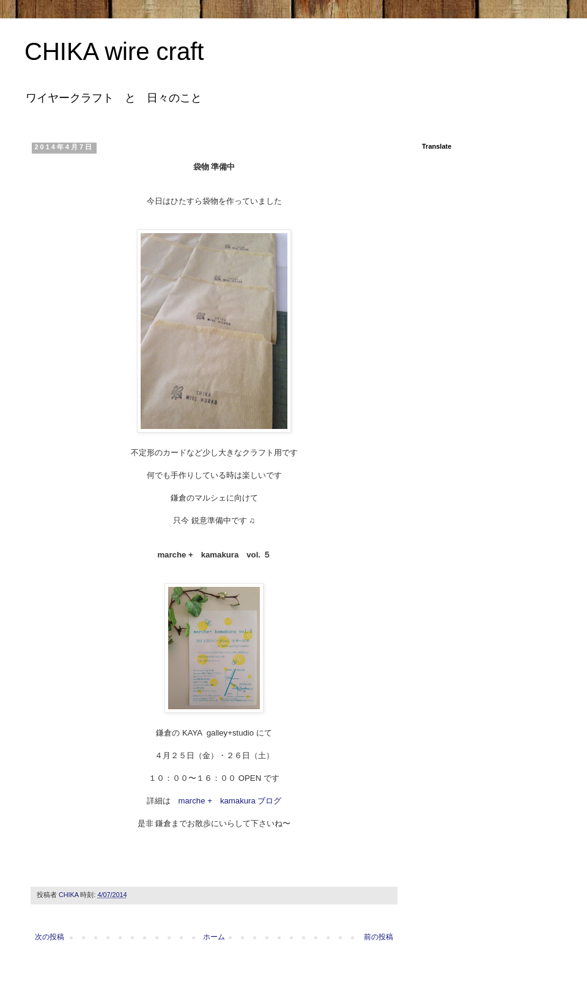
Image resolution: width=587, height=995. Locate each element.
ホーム (214, 937)
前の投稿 (378, 937)
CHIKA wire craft (114, 51)
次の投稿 (49, 937)
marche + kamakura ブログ (230, 800)
